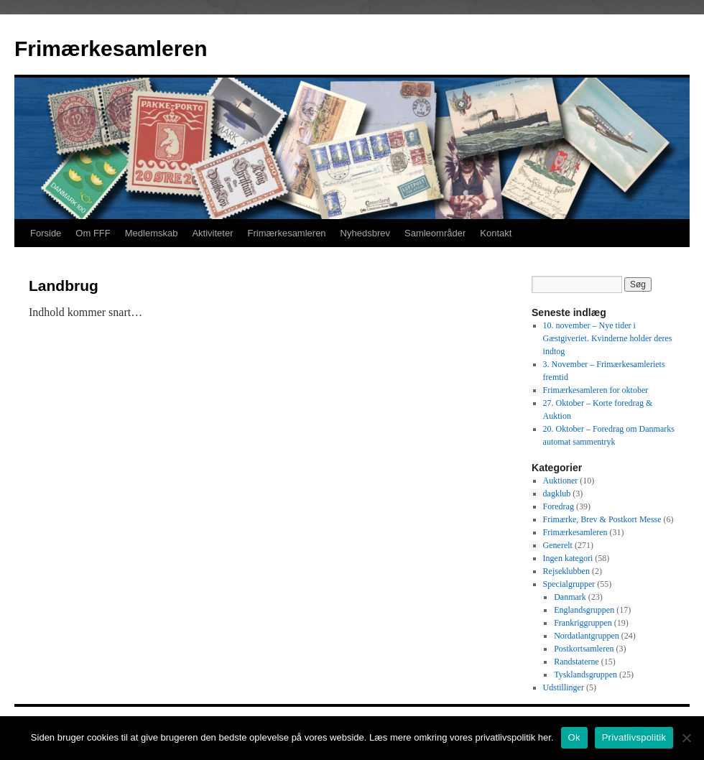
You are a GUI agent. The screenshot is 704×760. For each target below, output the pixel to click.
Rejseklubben (566, 571)
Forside (45, 233)
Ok (574, 737)
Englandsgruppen (584, 610)
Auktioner (560, 481)
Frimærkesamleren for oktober (596, 390)
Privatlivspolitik (634, 737)
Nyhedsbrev (365, 233)
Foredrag (558, 506)
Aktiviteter (212, 233)
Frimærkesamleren (110, 48)
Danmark (570, 597)
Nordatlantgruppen (586, 636)
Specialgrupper (569, 584)
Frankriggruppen (583, 623)
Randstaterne (576, 662)
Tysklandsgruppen (585, 674)
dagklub (557, 493)
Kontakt (495, 233)
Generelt (558, 545)
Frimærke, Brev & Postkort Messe (602, 519)
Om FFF (92, 233)
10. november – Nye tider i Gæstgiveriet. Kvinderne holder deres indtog (607, 338)
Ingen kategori (568, 558)
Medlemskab (151, 233)
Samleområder (435, 233)
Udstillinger (563, 687)
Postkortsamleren (583, 649)
